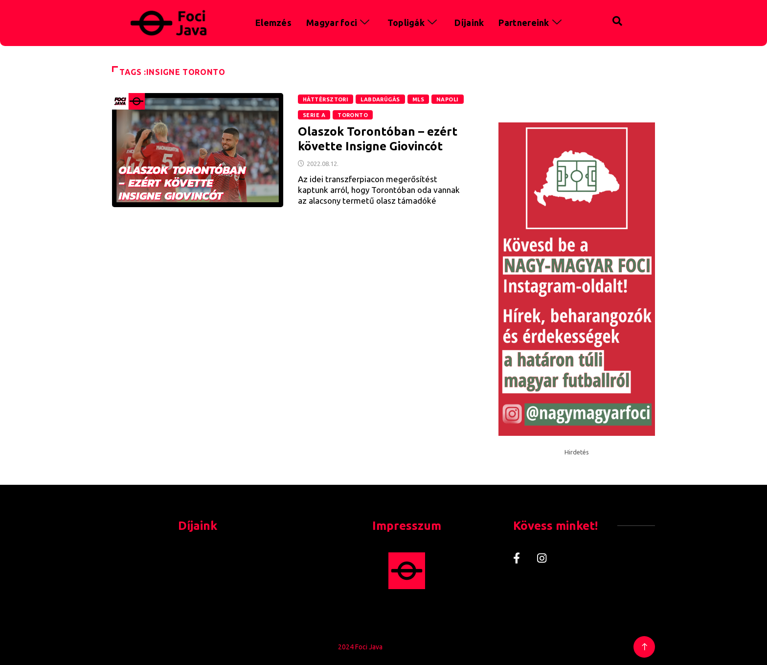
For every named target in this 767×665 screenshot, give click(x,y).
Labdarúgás (380, 99)
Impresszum (406, 525)
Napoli (447, 99)
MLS (418, 99)
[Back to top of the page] (644, 647)
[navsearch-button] (597, 19)
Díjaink (469, 22)
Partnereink (531, 22)
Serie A (314, 115)
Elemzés (273, 22)
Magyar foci (339, 22)
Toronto (353, 115)
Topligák (413, 22)
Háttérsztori (325, 99)
